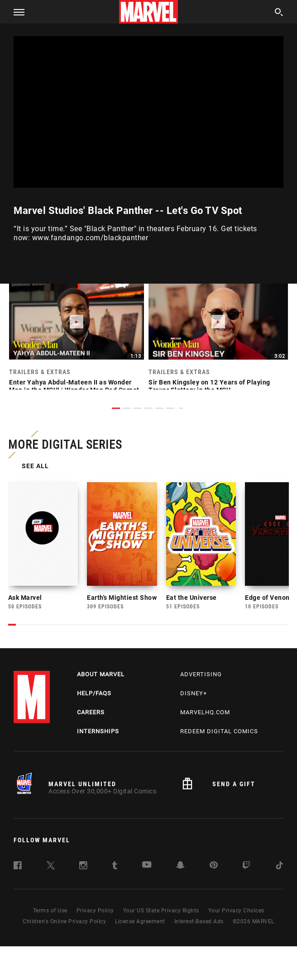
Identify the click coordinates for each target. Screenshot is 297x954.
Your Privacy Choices (236, 918)
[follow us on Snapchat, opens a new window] (180, 873)
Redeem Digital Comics (219, 738)
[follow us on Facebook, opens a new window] (18, 874)
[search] (279, 13)
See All (36, 466)
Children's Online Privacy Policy (64, 929)
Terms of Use (50, 918)
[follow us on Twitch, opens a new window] (246, 874)
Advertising (201, 681)
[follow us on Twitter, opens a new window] (51, 874)
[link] (76, 341)
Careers (91, 719)
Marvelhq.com (205, 719)
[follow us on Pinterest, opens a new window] (214, 873)
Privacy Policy (95, 918)
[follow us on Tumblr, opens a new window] (114, 874)
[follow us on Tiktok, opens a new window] (279, 874)
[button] (15, 12)
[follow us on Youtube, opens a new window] (147, 873)
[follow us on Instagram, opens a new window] (83, 874)
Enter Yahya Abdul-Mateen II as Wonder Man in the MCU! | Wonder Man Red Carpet (74, 386)
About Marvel (101, 681)
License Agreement (140, 929)
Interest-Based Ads (199, 929)
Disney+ (193, 700)
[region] (148, 112)
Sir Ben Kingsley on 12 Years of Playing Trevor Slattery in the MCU (209, 386)
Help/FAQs (94, 700)
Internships (98, 738)
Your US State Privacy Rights (161, 918)
